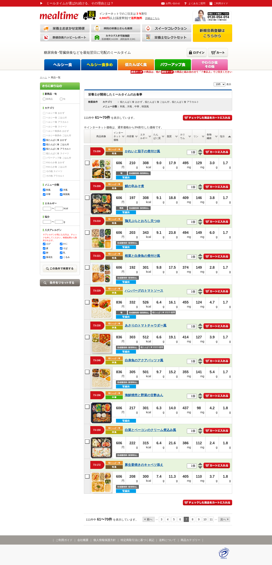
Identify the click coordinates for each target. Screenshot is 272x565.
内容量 (130, 136)
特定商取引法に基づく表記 (137, 540)
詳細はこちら (152, 18)
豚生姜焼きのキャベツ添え (144, 464)
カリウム (182, 136)
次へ (223, 519)
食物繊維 (209, 136)
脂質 (169, 136)
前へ (149, 519)
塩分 (222, 136)
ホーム (43, 77)
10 (205, 519)
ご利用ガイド (221, 3)
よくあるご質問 (196, 3)
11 (211, 519)
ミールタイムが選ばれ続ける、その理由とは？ (77, 3)
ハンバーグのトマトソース (144, 290)
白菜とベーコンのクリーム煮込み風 (150, 430)
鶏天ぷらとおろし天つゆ (142, 221)
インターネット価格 (118, 136)
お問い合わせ (173, 3)
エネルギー (143, 136)
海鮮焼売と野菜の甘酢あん (144, 395)
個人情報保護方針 (104, 540)
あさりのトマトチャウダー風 (145, 325)
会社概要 (83, 540)
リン (195, 136)
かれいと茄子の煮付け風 (142, 151)
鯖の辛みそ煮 (134, 186)
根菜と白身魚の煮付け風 (142, 255)
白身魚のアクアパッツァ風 (144, 360)
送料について (167, 540)
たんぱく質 (157, 136)
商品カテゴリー (190, 540)
